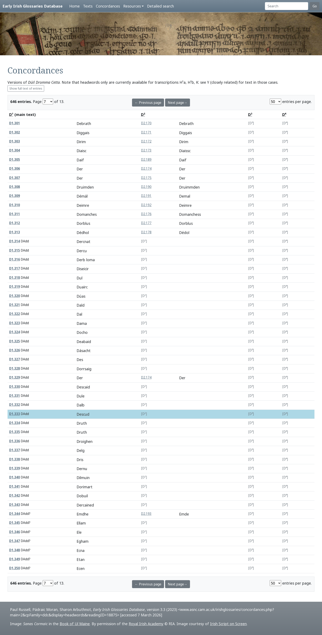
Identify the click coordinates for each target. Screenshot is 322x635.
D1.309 (14, 196)
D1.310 (14, 205)
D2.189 (146, 159)
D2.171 (146, 132)
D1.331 (14, 395)
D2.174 (146, 168)
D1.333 (14, 414)
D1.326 (14, 350)
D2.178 (146, 232)
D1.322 (14, 314)
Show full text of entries (25, 88)
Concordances (108, 6)
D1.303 (14, 141)
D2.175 (146, 178)
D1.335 (14, 432)
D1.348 (14, 550)
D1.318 (14, 277)
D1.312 (14, 223)
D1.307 (14, 178)
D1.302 (14, 132)
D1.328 (14, 368)
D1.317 (14, 268)
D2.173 (146, 150)
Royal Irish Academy (146, 623)
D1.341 (14, 486)
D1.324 (14, 332)
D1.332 (14, 404)
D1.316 (14, 259)
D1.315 (14, 250)
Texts (87, 6)
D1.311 (14, 214)
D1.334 (14, 423)
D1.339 (14, 468)
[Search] (286, 6)
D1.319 (14, 286)
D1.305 (14, 159)
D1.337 (14, 450)
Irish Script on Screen (228, 623)
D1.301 (14, 123)
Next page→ (177, 102)
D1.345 (14, 523)
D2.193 (146, 514)
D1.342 (14, 495)
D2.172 (146, 141)
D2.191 (146, 196)
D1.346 (14, 532)
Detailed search (160, 6)
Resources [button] (132, 6)
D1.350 (14, 568)
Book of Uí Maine (75, 623)
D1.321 (14, 305)
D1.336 (14, 441)
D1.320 (14, 296)
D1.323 (14, 323)
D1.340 (14, 477)
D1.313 (14, 232)
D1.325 (14, 341)
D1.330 (14, 386)
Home (74, 6)
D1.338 (14, 459)
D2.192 (146, 205)
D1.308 (14, 187)
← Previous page (148, 102)
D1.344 (14, 514)
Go (315, 6)
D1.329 (14, 377)
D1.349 (14, 559)
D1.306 (14, 168)
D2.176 (146, 214)
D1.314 (14, 241)
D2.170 (146, 123)
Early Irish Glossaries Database (33, 6)
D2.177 (146, 223)
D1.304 (14, 150)
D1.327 (14, 359)
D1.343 (14, 505)
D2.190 (146, 187)
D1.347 (14, 541)
